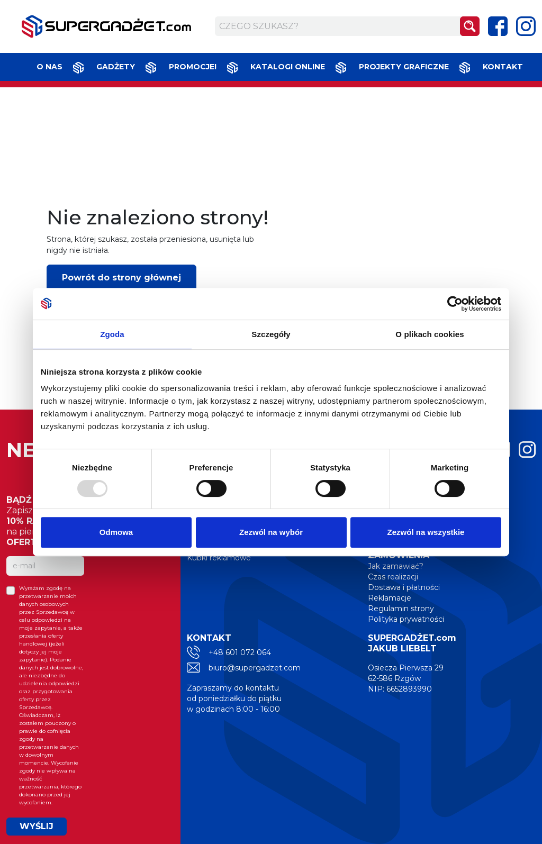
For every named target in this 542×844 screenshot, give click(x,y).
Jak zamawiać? (395, 566)
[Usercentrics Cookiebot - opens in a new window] (455, 304)
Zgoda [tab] (112, 334)
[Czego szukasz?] (337, 26)
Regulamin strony (401, 608)
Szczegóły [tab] (270, 334)
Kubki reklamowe (219, 557)
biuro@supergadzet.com (244, 667)
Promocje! (192, 66)
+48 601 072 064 (229, 652)
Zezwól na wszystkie (426, 532)
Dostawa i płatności (404, 587)
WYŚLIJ (36, 826)
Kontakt (503, 66)
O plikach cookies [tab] (429, 334)
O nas (49, 66)
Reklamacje (389, 598)
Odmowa (116, 532)
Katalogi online (287, 66)
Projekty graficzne (404, 66)
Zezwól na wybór (271, 532)
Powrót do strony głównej (121, 278)
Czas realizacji (393, 577)
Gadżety (115, 66)
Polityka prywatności (406, 619)
